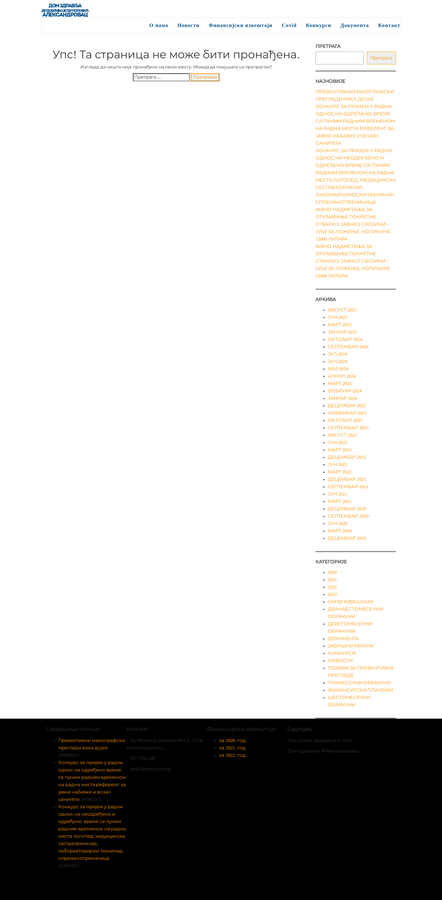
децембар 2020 (347, 508)
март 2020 (340, 530)
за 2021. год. (232, 747)
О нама (159, 25)
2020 (332, 572)
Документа (354, 25)
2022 (332, 587)
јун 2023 (337, 442)
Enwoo (217, 890)
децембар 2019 (347, 538)
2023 (332, 594)
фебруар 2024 (345, 390)
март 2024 (340, 383)
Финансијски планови (360, 690)
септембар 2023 (348, 427)
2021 (332, 579)
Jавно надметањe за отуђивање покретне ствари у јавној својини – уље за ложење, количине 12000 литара (353, 224)
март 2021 (340, 501)
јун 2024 (337, 361)
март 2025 (340, 324)
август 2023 (342, 435)
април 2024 (342, 376)
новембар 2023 (347, 413)
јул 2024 (337, 354)
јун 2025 (337, 317)
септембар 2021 (348, 486)
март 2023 (340, 449)
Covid (289, 25)
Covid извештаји (350, 601)
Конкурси (318, 25)
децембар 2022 (347, 457)
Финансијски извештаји (241, 25)
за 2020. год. (232, 740)
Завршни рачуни (351, 645)
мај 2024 (338, 368)
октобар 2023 (345, 420)
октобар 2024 (345, 339)
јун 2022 (337, 464)
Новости (188, 25)
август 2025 (342, 309)
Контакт (389, 25)
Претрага (328, 46)
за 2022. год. (232, 755)
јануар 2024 (342, 398)
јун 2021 (337, 494)
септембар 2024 (348, 346)
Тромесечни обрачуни (359, 682)
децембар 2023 (347, 405)
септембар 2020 (348, 516)
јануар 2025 (342, 332)
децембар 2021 (347, 479)
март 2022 (340, 471)
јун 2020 (337, 523)
